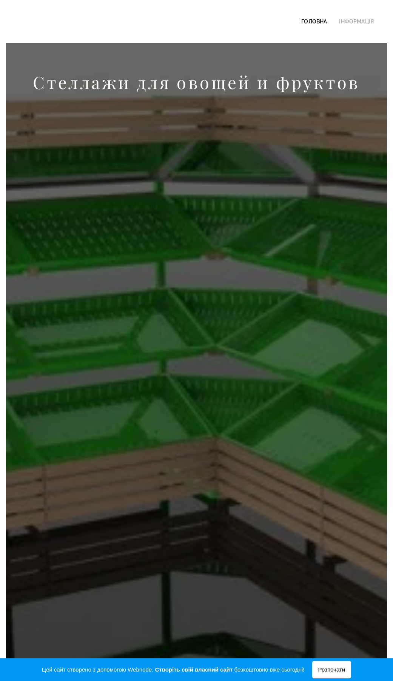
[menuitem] (320, 21)
